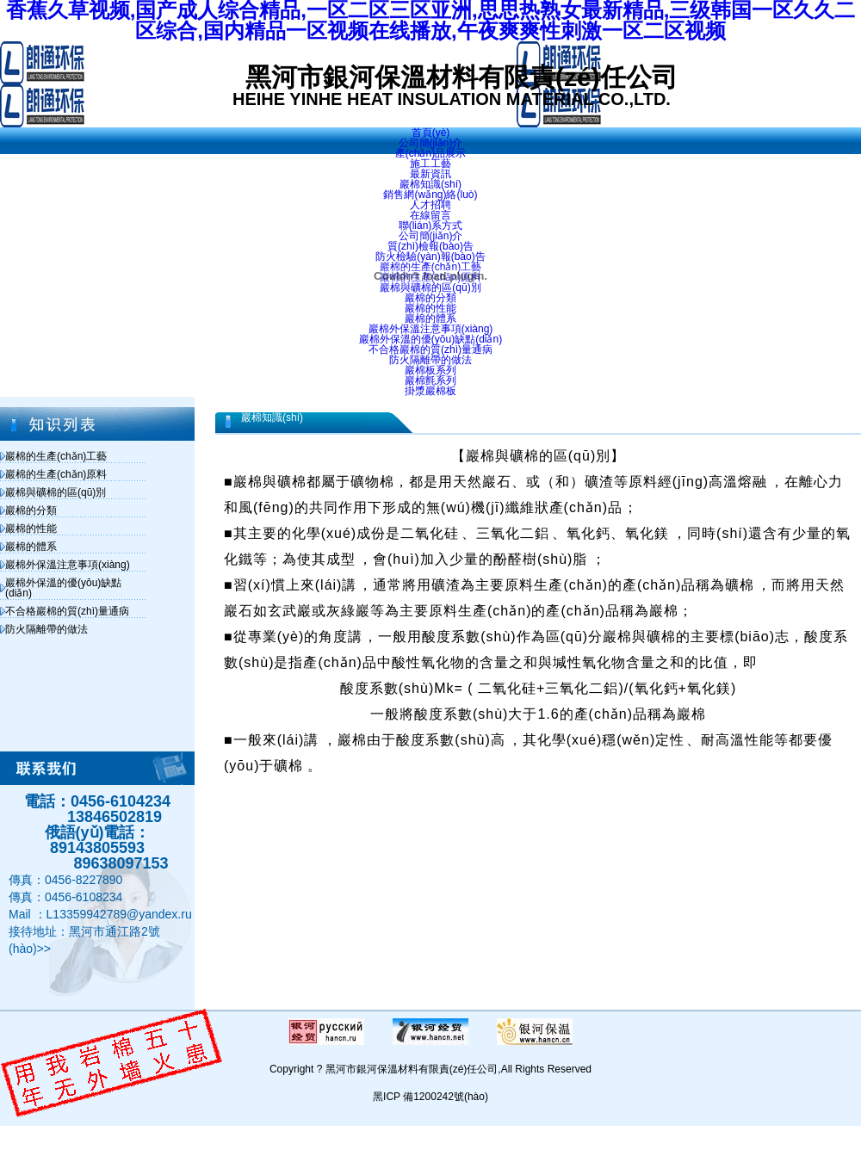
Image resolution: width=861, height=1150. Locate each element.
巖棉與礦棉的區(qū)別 (55, 492)
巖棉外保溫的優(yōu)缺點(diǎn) (63, 588)
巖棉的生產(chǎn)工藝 (56, 456)
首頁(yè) (431, 133)
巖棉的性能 (31, 528)
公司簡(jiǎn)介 (431, 143)
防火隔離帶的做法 (46, 629)
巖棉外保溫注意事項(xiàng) (67, 565)
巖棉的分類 (31, 510)
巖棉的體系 (31, 547)
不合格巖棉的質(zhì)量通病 (67, 611)
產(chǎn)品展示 (430, 153)
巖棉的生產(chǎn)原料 (56, 474)
